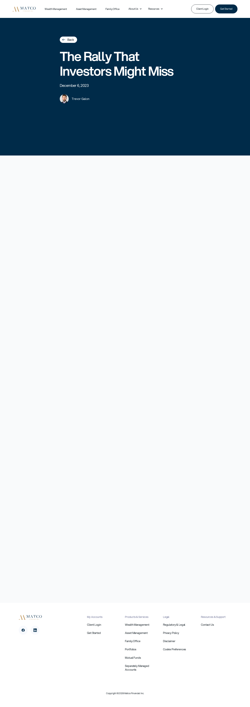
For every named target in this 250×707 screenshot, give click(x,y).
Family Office (112, 9)
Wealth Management (56, 9)
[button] (134, 9)
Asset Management (86, 9)
